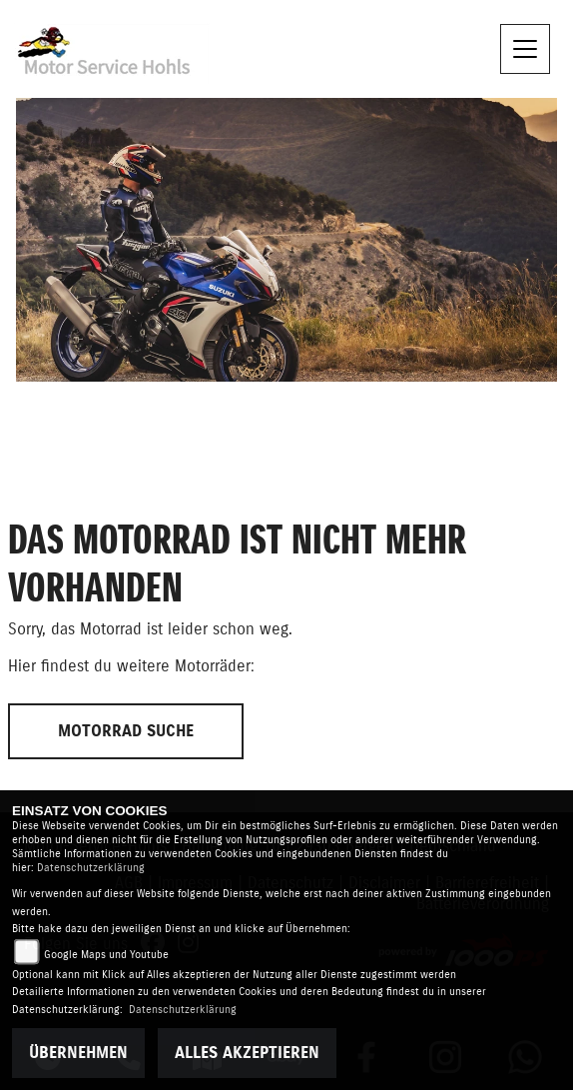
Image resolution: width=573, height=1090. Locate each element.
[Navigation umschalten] (525, 49)
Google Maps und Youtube (106, 954)
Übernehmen (78, 1053)
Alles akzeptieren (247, 1053)
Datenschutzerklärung (91, 867)
